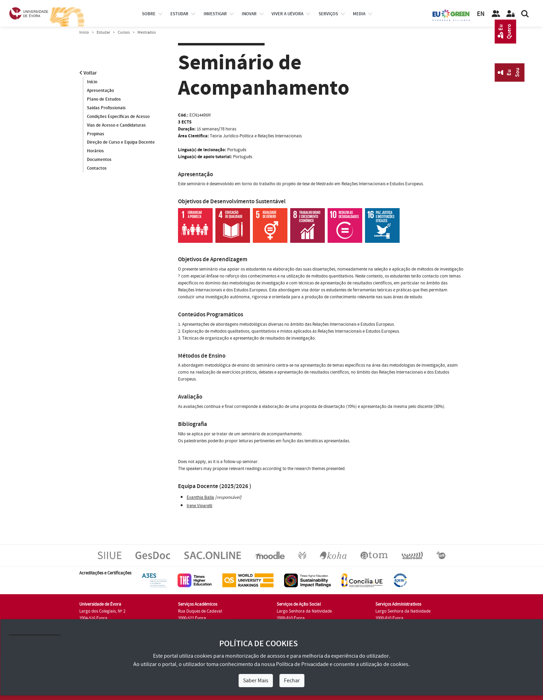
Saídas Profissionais (106, 108)
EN (480, 14)
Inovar (249, 14)
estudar (179, 14)
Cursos (124, 32)
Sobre (148, 14)
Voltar (88, 73)
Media (359, 14)
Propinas (95, 134)
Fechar (292, 680)
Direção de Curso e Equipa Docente (121, 142)
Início (84, 32)
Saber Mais (255, 680)
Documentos (99, 160)
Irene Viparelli (199, 506)
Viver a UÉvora (287, 14)
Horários (95, 151)
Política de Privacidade (302, 664)
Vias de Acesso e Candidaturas (116, 125)
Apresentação (100, 90)
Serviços (328, 14)
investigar (215, 14)
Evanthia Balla (200, 497)
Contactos (97, 168)
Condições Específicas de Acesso (118, 116)
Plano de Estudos (104, 99)
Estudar (103, 32)
